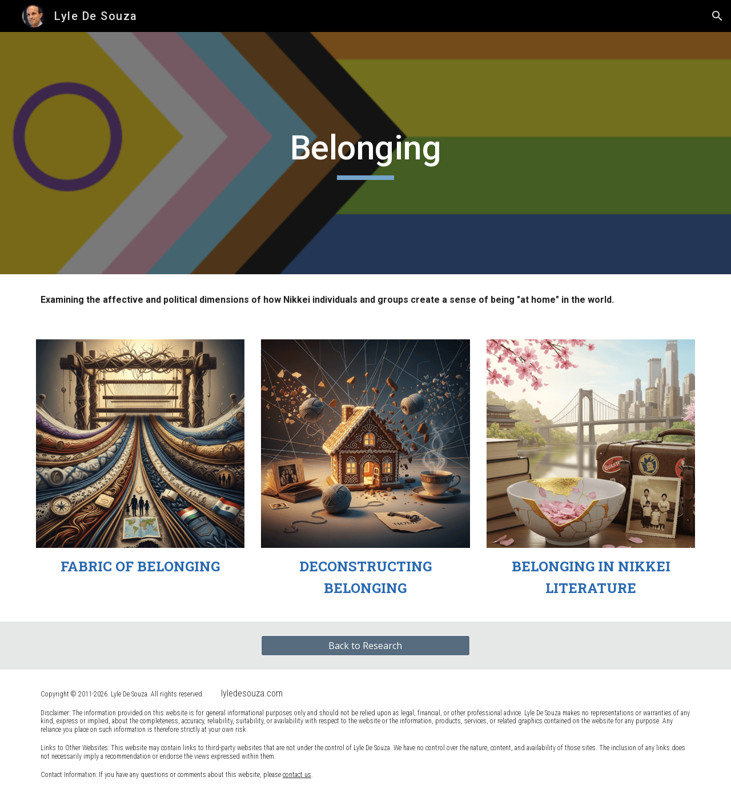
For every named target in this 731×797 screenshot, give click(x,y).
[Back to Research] (365, 645)
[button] (717, 16)
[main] (365, 153)
